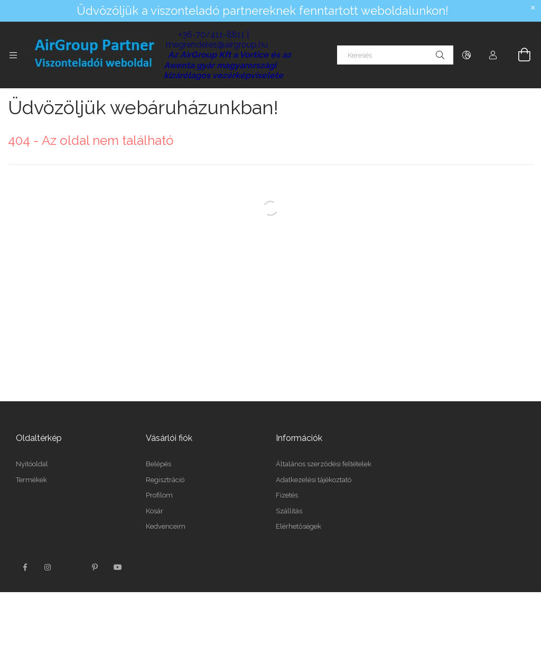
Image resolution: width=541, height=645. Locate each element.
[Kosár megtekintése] (518, 54)
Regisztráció (165, 480)
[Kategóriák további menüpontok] (13, 54)
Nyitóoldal (32, 464)
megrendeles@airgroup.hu (217, 45)
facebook (25, 567)
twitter (71, 567)
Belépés (158, 464)
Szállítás (289, 511)
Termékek (31, 480)
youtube (118, 567)
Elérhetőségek (298, 526)
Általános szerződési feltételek (323, 464)
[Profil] (493, 54)
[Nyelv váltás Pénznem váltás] (466, 54)
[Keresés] (395, 54)
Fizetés (287, 495)
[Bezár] (533, 8)
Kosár (154, 511)
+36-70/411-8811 (212, 35)
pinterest (95, 567)
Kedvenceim (165, 526)
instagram (48, 567)
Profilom (159, 495)
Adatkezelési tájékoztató (313, 480)
